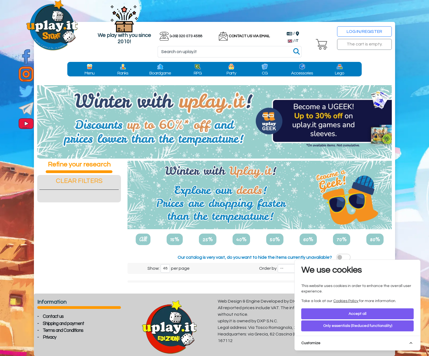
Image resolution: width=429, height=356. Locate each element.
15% (174, 239)
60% (308, 239)
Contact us (53, 316)
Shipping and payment (63, 323)
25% (207, 239)
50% (275, 239)
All (143, 239)
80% (375, 239)
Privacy (49, 337)
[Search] (230, 52)
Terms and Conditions (63, 330)
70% (342, 239)
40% (241, 239)
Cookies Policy (345, 301)
